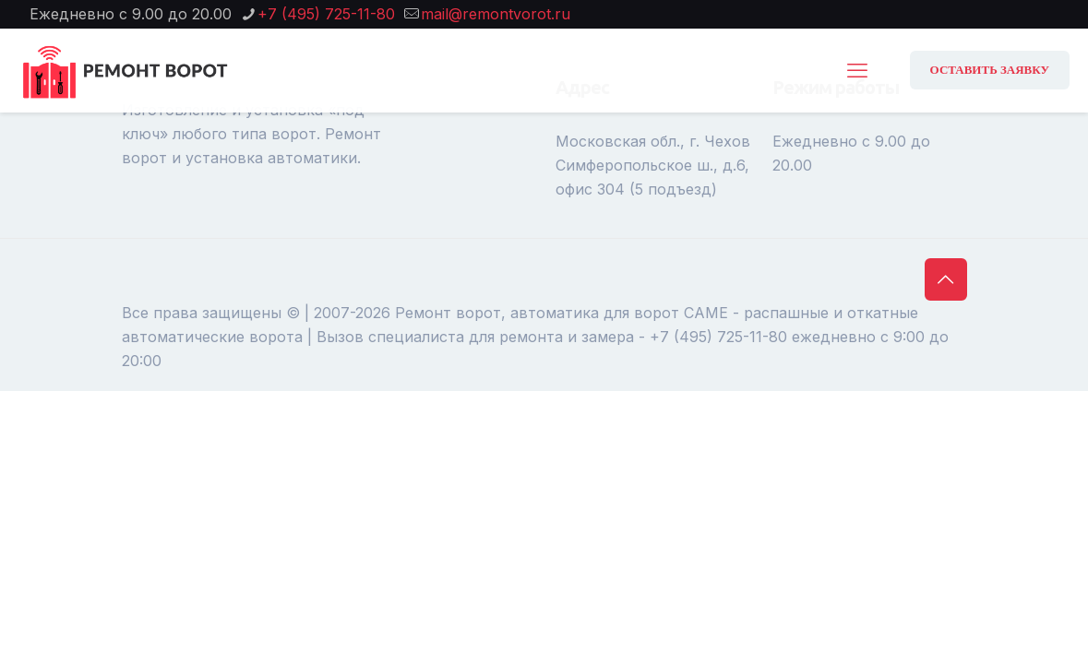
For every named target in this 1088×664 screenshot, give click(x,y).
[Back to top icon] (946, 279)
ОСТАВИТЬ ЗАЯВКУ (989, 70)
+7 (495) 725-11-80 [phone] (326, 14)
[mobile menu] (857, 70)
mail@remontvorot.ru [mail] (495, 14)
